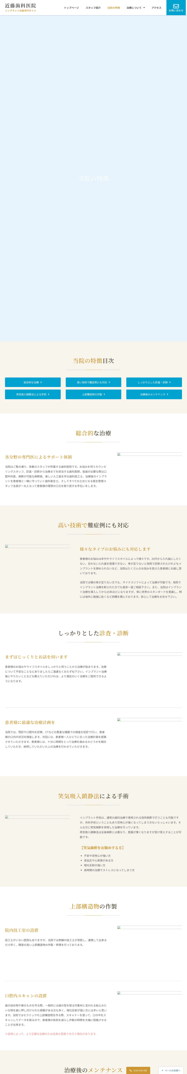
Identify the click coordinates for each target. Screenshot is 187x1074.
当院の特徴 (113, 7)
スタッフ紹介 (93, 7)
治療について (136, 8)
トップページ (71, 7)
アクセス (156, 7)
